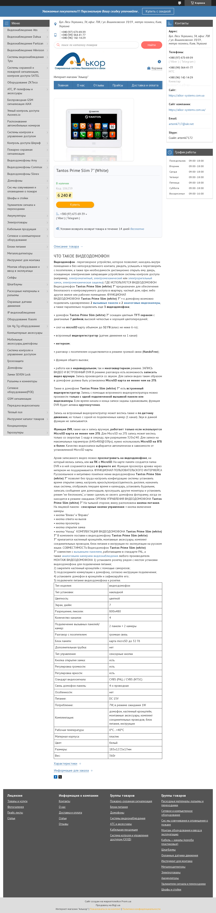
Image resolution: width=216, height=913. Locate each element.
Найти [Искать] (152, 45)
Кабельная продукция (21, 229)
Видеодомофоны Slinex (23, 174)
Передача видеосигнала (23, 405)
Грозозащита (15, 361)
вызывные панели (105, 303)
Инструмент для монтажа (23, 260)
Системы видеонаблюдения (127, 818)
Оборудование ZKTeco (22, 82)
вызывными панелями (88, 552)
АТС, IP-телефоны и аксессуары (20, 91)
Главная (63, 85)
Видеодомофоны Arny (22, 160)
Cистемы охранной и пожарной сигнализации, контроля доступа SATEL (23, 72)
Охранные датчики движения (19, 304)
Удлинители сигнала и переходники (21, 207)
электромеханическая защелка (83, 282)
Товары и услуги (17, 801)
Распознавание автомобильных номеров (23, 123)
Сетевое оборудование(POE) (20, 390)
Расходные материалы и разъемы (23, 293)
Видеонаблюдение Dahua (24, 37)
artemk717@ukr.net (181, 124)
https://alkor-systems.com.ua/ (187, 110)
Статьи (11, 818)
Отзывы (98, 85)
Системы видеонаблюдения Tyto (25, 59)
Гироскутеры (15, 432)
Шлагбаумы (14, 284)
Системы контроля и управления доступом (21, 134)
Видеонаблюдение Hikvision (25, 50)
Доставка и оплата (145, 85)
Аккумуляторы (16, 215)
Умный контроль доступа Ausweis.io (23, 113)
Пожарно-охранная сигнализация (19, 152)
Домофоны (14, 180)
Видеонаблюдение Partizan (25, 43)
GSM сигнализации (19, 399)
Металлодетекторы (19, 253)
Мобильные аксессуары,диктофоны (22, 341)
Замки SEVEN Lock (18, 374)
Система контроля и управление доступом (21, 352)
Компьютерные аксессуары (24, 333)
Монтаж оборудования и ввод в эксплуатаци (23, 269)
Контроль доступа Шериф (24, 143)
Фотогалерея (15, 807)
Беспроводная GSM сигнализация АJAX (20, 102)
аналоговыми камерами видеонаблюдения (90, 556)
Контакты (64, 801)
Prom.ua (126, 901)
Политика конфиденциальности (141, 908)
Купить (75, 204)
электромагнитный (80, 278)
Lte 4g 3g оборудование (23, 326)
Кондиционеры (17, 426)
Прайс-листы (15, 812)
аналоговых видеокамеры (142, 303)
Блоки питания (16, 246)
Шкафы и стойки (17, 198)
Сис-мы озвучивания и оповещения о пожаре (22, 189)
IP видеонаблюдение (21, 312)
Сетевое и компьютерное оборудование (23, 238)
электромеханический (108, 278)
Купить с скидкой (158, 11)
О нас (81, 85)
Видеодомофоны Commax (24, 167)
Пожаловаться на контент (105, 908)
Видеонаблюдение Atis (22, 30)
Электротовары (17, 222)
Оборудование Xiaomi (22, 319)
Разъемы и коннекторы (22, 381)
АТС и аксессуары (121, 824)
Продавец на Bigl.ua (108, 905)
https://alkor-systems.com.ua (186, 95)
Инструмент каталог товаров (25, 419)
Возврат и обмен (178, 85)
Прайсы (118, 85)
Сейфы (11, 277)
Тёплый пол (14, 412)
